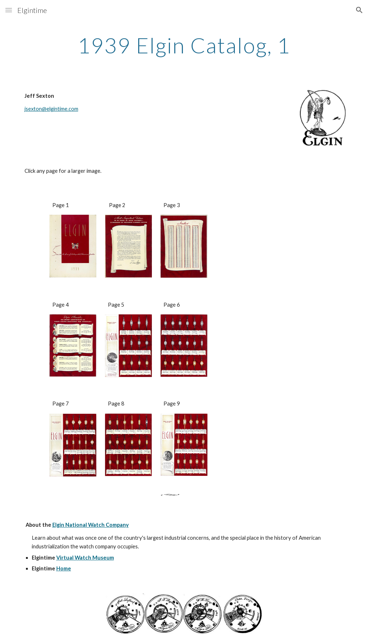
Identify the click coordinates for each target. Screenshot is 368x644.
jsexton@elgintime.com (51, 109)
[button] (8, 10)
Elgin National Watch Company (90, 525)
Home (63, 568)
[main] (184, 45)
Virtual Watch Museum (85, 558)
